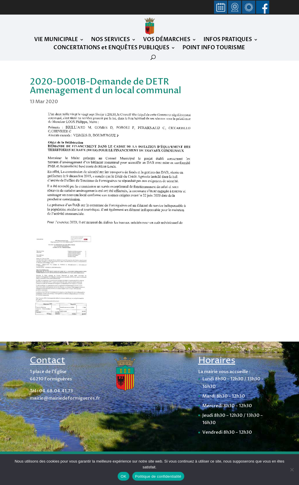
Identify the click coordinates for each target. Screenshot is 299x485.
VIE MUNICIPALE (56, 40)
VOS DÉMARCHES (166, 40)
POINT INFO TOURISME (213, 48)
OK (123, 476)
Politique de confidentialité (158, 476)
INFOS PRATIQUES (228, 40)
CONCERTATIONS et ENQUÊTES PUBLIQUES (111, 48)
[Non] (292, 469)
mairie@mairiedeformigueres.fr (65, 398)
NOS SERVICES (110, 40)
